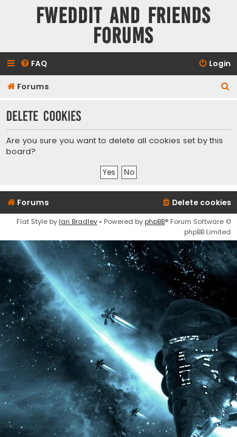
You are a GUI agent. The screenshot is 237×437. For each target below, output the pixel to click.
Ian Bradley (78, 221)
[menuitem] (33, 64)
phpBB (155, 221)
